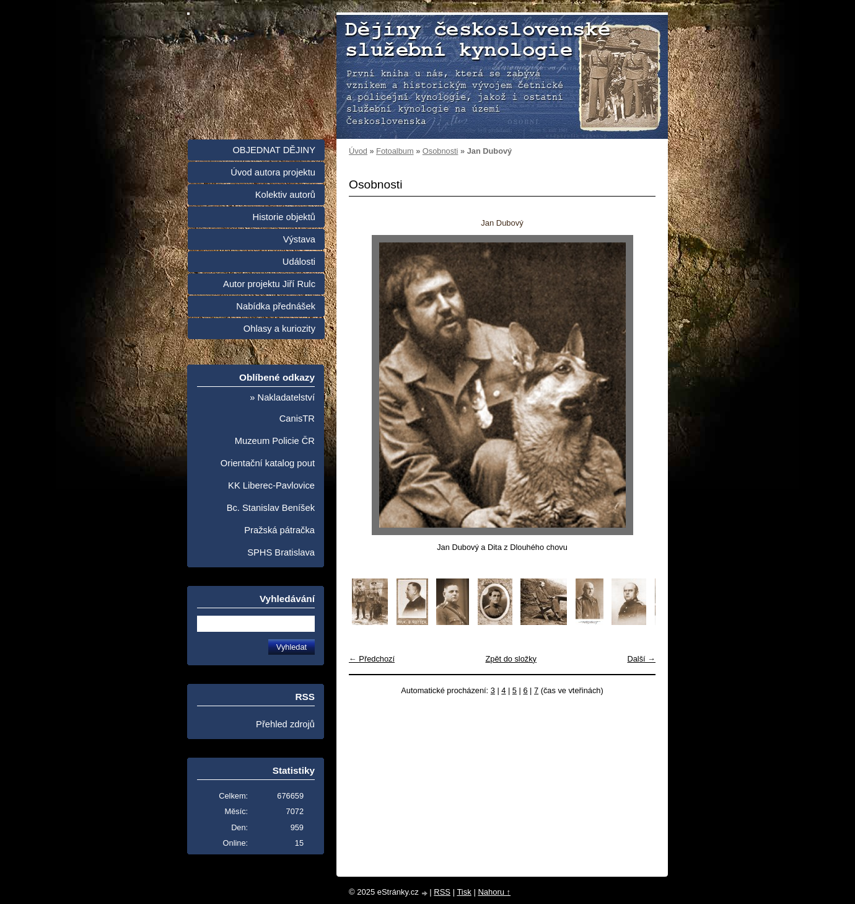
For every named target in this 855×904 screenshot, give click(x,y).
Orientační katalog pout (268, 463)
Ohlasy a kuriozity (279, 329)
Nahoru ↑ (494, 892)
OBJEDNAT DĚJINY (273, 150)
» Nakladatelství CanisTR (282, 407)
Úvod (358, 151)
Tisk (464, 892)
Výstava (299, 239)
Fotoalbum (394, 151)
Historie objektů (284, 217)
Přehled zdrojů (285, 724)
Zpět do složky (511, 658)
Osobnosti (440, 151)
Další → (641, 658)
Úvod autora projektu (272, 172)
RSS (442, 892)
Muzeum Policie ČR (275, 441)
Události (299, 262)
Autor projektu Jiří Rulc (269, 284)
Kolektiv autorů (285, 195)
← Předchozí (372, 658)
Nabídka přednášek (275, 306)
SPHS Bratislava (281, 552)
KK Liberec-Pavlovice (271, 485)
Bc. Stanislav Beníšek (271, 508)
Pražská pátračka (279, 530)
